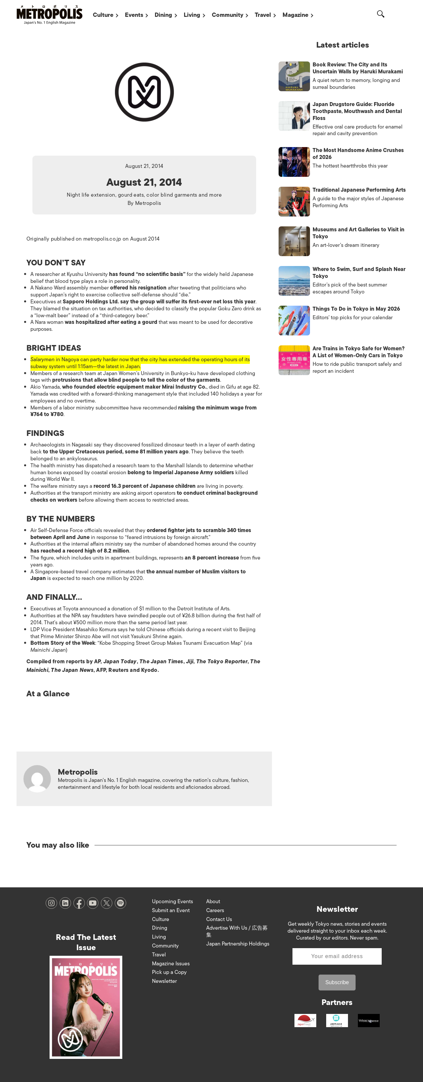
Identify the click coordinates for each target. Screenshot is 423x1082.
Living (192, 14)
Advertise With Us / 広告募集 (237, 931)
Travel (263, 14)
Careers (215, 910)
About (213, 901)
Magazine (295, 14)
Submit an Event (171, 910)
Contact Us (219, 919)
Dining (163, 14)
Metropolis (148, 203)
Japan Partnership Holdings (237, 944)
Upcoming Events (172, 901)
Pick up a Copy (169, 972)
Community (227, 14)
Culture (103, 14)
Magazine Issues (171, 963)
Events (134, 14)
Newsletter (164, 981)
